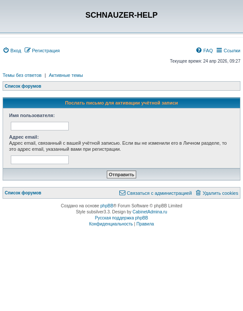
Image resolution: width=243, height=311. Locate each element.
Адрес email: (24, 137)
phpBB (106, 205)
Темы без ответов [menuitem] (22, 75)
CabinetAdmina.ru (150, 211)
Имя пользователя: (32, 115)
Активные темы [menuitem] (66, 75)
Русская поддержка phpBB (121, 218)
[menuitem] (12, 50)
